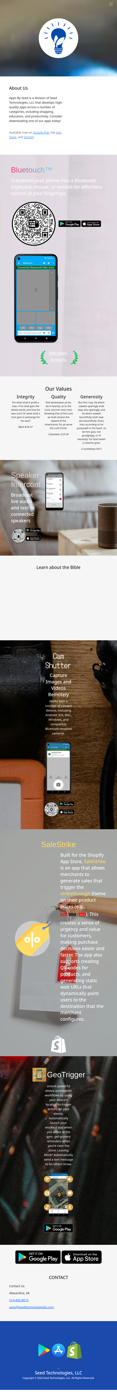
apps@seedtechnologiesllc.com (31, 1307)
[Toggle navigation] (111, 4)
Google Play (41, 132)
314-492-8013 (18, 1300)
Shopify (29, 137)
